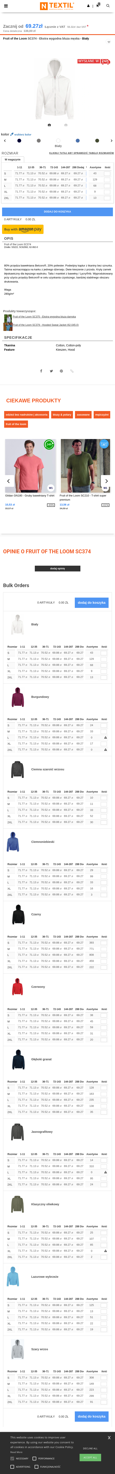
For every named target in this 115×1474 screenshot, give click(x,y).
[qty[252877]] (107, 198)
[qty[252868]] (107, 180)
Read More (16, 1452)
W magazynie (13, 159)
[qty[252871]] (107, 174)
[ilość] (104, 653)
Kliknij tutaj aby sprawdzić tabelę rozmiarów (81, 153)
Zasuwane (83, 414)
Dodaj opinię (57, 568)
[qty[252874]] (107, 192)
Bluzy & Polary (62, 414)
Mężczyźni (102, 414)
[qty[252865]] (107, 186)
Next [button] (109, 91)
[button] (88, 5)
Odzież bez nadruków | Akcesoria (26, 414)
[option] (57, 89)
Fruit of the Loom (15, 38)
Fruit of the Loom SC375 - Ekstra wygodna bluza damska (44, 316)
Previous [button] (8, 91)
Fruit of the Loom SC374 (17, 244)
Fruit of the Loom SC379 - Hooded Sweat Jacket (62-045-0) (46, 325)
